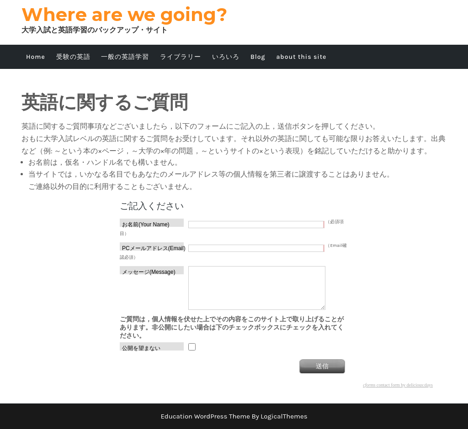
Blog (258, 57)
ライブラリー (180, 57)
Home (35, 57)
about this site (301, 57)
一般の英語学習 (125, 57)
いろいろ (225, 57)
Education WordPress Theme (205, 416)
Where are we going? (124, 14)
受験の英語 (73, 57)
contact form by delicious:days (398, 384)
